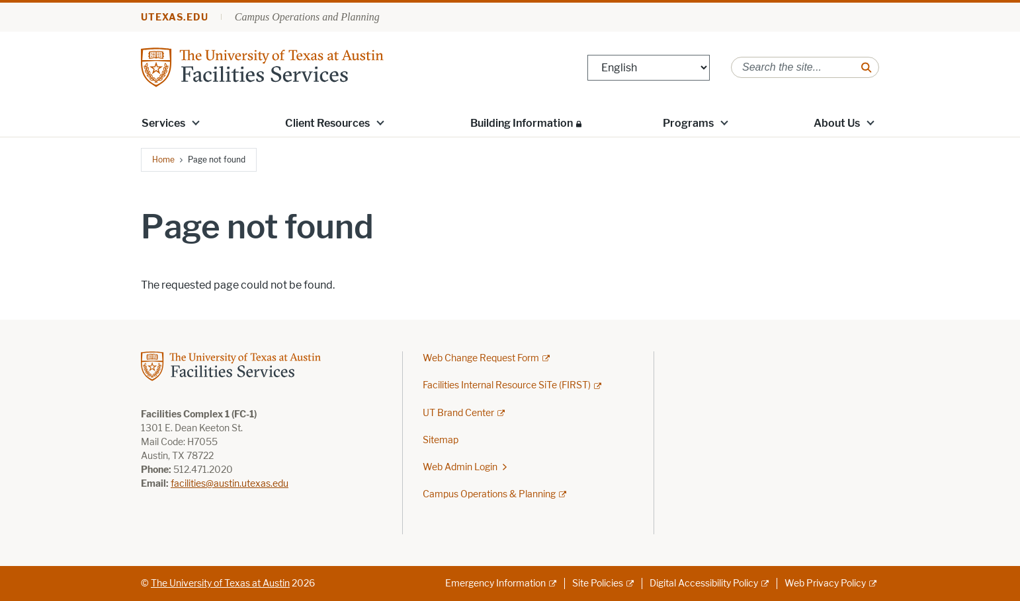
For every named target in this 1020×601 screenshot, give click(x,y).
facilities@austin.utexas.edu (229, 483)
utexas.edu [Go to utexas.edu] (174, 17)
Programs (688, 123)
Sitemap (440, 440)
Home (163, 159)
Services (163, 123)
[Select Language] (648, 68)
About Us (837, 123)
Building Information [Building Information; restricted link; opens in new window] (521, 123)
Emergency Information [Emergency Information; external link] (495, 583)
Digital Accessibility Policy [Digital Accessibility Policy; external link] (704, 583)
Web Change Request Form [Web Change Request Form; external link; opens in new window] (481, 358)
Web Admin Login (460, 467)
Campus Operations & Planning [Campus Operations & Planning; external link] (489, 494)
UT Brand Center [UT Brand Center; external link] (458, 413)
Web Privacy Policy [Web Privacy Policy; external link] (825, 583)
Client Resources (327, 123)
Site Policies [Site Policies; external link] (597, 583)
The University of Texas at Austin (220, 583)
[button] (196, 122)
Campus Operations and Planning (307, 16)
